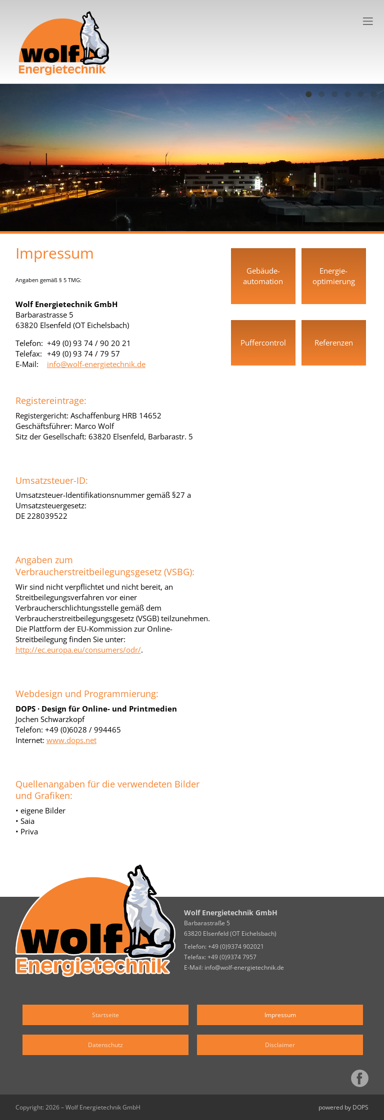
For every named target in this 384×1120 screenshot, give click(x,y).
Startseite (105, 1015)
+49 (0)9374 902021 (236, 946)
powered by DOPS (343, 1107)
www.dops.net (71, 740)
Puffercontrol (263, 343)
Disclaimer (280, 1045)
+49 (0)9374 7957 (232, 957)
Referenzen (333, 343)
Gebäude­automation (263, 276)
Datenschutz (105, 1045)
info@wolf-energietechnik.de (96, 364)
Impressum (280, 1015)
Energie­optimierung (333, 276)
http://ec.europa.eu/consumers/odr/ (78, 650)
